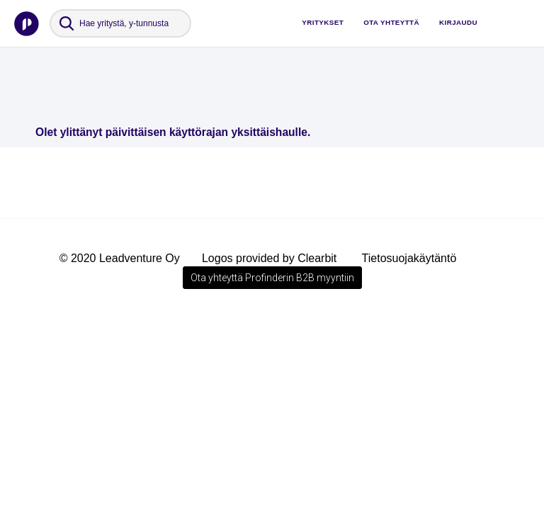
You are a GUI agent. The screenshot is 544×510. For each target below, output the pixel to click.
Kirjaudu (458, 22)
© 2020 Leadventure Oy (120, 258)
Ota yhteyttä (391, 22)
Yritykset (323, 22)
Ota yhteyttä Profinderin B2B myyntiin (272, 277)
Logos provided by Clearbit (269, 258)
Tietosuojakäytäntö (409, 258)
